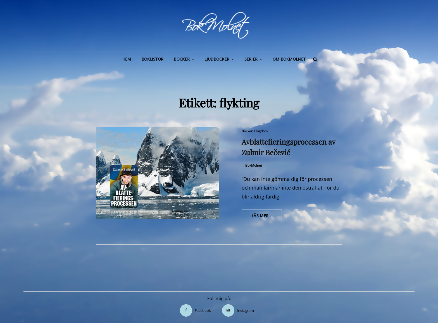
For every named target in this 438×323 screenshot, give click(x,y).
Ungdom (261, 131)
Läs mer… (267, 217)
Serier (251, 59)
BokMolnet (253, 165)
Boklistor (153, 59)
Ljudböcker (216, 59)
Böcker (182, 59)
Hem (126, 59)
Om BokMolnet (289, 59)
